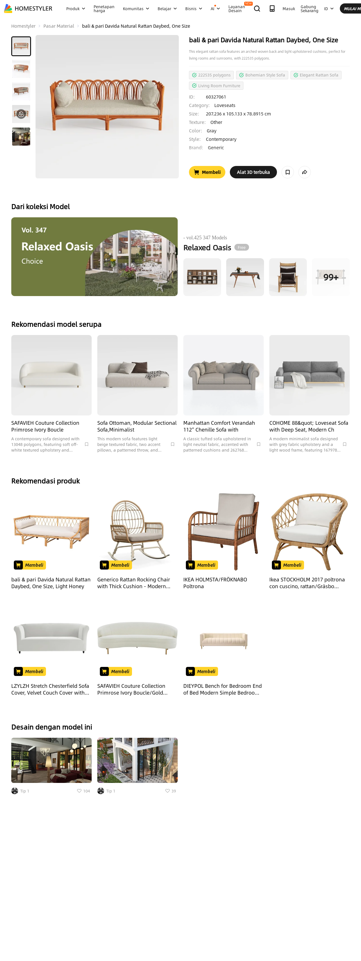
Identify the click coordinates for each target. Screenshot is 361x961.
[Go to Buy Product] (207, 172)
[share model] (304, 172)
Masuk (289, 8)
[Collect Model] (287, 172)
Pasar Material (58, 26)
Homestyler (23, 26)
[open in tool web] (253, 172)
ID (329, 8)
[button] (21, 46)
